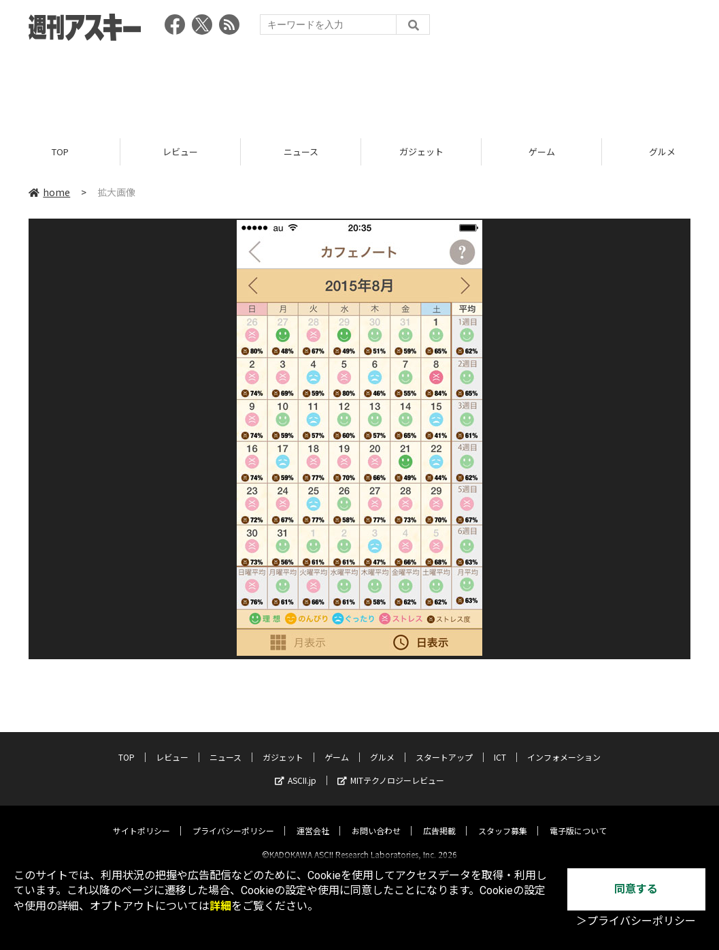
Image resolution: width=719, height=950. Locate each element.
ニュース (301, 151)
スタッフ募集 (502, 819)
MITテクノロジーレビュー (390, 768)
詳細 (220, 906)
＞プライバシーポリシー (636, 921)
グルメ (382, 745)
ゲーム (542, 151)
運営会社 (313, 819)
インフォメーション (564, 745)
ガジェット (421, 151)
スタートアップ (444, 745)
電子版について (578, 819)
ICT (500, 745)
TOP (60, 151)
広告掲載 (439, 819)
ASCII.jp (295, 768)
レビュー (180, 151)
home (49, 192)
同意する (636, 889)
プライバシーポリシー (233, 819)
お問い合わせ (376, 819)
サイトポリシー (141, 819)
